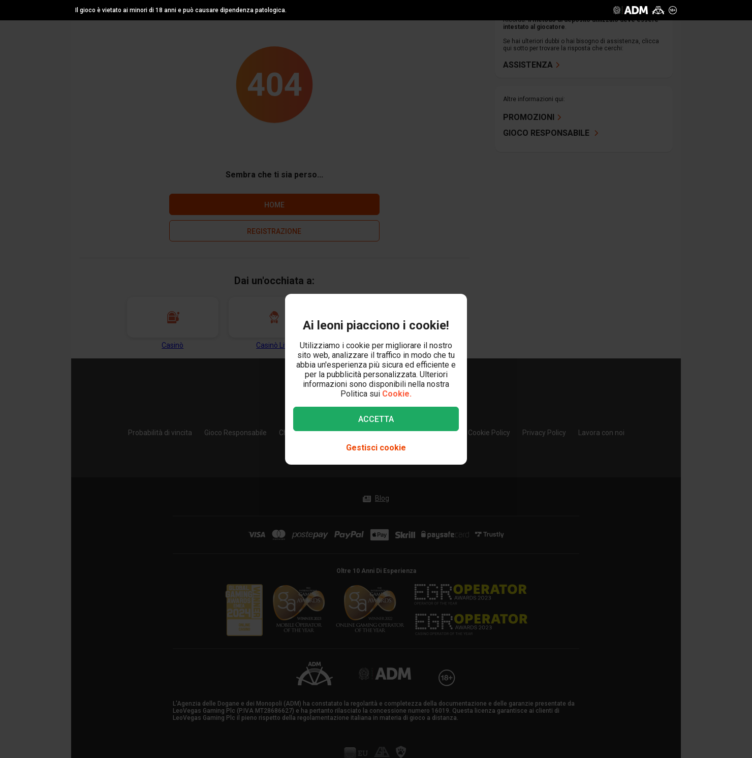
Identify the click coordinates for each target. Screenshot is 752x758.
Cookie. (397, 394)
